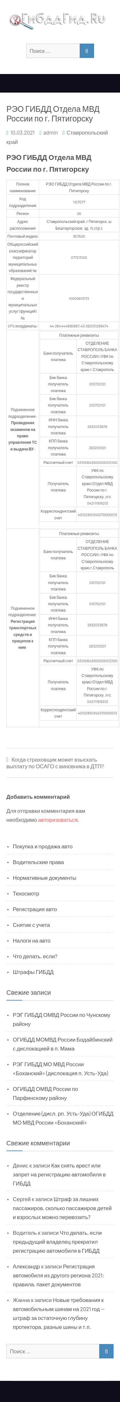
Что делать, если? (35, 956)
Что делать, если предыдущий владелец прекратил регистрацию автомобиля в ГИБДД (57, 1241)
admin (50, 132)
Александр (26, 1266)
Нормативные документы (44, 877)
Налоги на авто (32, 940)
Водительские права (38, 862)
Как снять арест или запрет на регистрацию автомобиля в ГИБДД (59, 1174)
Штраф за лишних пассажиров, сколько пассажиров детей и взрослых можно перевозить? (62, 1208)
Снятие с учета (31, 924)
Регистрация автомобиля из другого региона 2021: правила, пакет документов (58, 1275)
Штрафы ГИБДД (33, 972)
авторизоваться (57, 819)
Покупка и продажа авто (43, 846)
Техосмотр (26, 893)
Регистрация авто (35, 909)
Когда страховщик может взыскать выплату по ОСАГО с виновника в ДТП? (55, 762)
